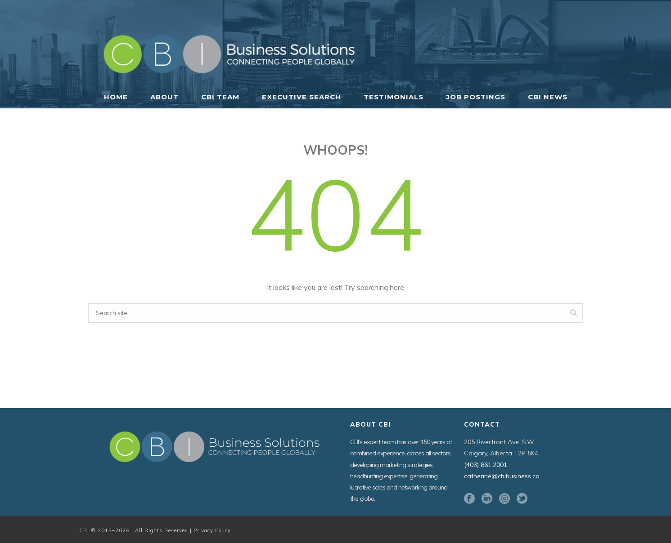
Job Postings (475, 97)
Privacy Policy (212, 530)
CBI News (547, 97)
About (164, 97)
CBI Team (220, 97)
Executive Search (301, 97)
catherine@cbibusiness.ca (502, 476)
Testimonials (393, 97)
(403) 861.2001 (485, 465)
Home (116, 97)
